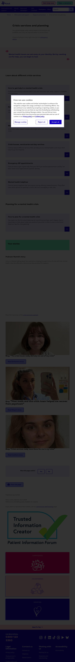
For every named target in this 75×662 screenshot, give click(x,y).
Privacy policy (27, 116)
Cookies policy (39, 116)
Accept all (55, 122)
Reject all (41, 122)
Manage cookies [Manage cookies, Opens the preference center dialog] (21, 122)
